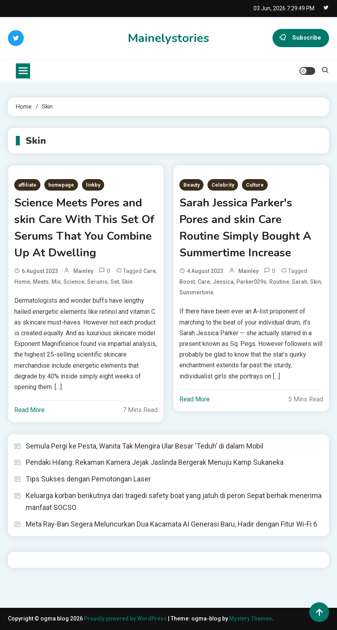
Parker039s (251, 282)
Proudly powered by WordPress (126, 618)
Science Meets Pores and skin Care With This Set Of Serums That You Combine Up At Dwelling (84, 227)
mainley (83, 271)
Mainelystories (168, 38)
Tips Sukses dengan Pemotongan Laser (88, 479)
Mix (56, 282)
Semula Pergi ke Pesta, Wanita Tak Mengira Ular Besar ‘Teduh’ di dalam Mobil (144, 446)
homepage (61, 185)
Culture (255, 185)
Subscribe (300, 38)
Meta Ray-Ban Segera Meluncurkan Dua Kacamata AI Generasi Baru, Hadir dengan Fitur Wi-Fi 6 (171, 524)
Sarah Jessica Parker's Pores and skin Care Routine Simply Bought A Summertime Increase (245, 227)
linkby (93, 185)
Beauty (191, 185)
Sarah (299, 282)
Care (149, 271)
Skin (127, 282)
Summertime (196, 292)
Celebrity (222, 185)
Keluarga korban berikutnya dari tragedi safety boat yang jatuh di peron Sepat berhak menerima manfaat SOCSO (174, 501)
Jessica (223, 282)
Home (22, 282)
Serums (97, 282)
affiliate (27, 185)
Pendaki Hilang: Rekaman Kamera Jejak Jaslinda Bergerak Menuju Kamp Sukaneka (155, 462)
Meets (41, 282)
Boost (187, 282)
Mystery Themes (250, 618)
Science (73, 282)
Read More (29, 410)
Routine (279, 282)
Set (114, 282)
